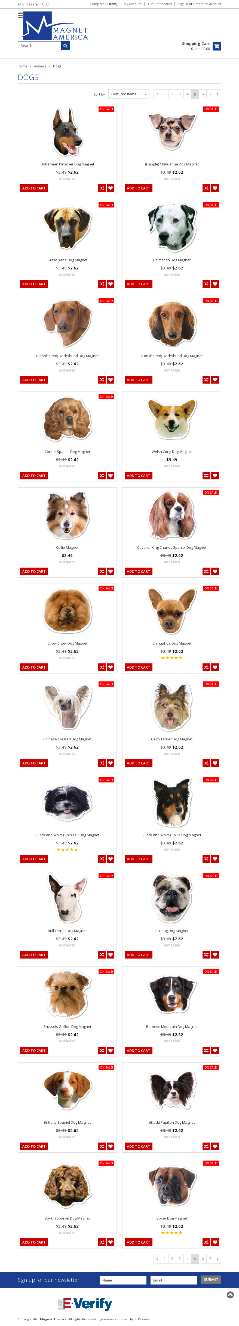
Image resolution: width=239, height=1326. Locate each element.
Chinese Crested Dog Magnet (67, 739)
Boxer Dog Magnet (172, 1218)
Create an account (207, 4)
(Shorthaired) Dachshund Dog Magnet (67, 355)
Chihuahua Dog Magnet (171, 643)
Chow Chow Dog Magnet (67, 643)
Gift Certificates (160, 4)
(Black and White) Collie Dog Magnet (171, 834)
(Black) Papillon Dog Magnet (172, 1122)
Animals (40, 66)
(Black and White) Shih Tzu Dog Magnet (67, 834)
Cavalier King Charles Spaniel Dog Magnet (171, 547)
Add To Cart (34, 188)
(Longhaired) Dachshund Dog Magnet (172, 355)
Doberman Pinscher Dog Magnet (67, 164)
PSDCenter (142, 1319)
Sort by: (100, 94)
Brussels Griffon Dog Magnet (67, 1026)
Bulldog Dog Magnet (171, 930)
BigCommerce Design (113, 1319)
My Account (133, 4)
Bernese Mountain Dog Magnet (172, 1026)
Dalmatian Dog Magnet (172, 259)
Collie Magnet (67, 547)
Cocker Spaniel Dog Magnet (67, 451)
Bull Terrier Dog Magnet (67, 930)
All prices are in (33, 4)
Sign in (183, 4)
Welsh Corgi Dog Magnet (172, 451)
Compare (103, 4)
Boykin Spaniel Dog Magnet (67, 1218)
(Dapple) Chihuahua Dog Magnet (172, 164)
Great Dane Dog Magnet (67, 259)
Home (22, 66)
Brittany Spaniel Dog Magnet (67, 1122)
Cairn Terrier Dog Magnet (171, 739)
